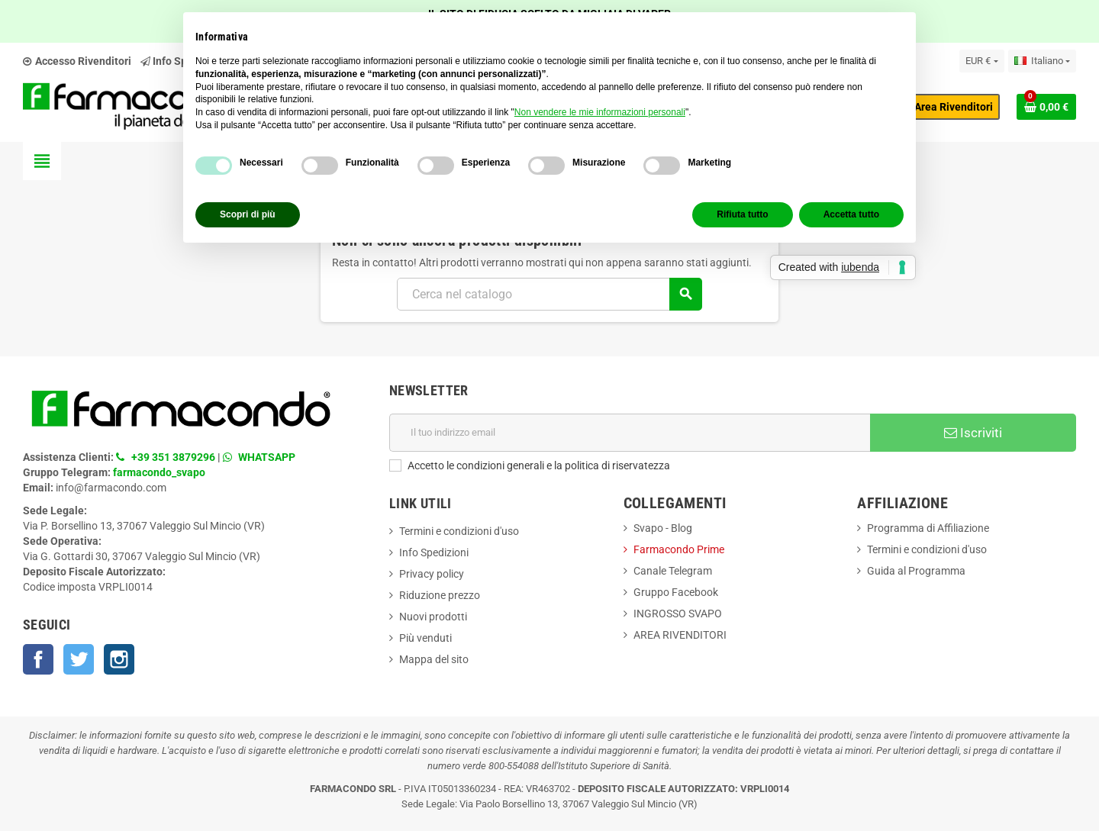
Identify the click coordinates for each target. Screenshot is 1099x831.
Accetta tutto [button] (851, 214)
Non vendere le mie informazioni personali (599, 112)
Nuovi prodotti (433, 616)
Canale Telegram (672, 571)
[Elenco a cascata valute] (981, 61)
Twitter (78, 659)
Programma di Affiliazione (928, 528)
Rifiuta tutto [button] (742, 214)
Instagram (119, 659)
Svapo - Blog (662, 528)
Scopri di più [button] (248, 214)
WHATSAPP (266, 457)
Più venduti (425, 638)
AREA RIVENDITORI (680, 635)
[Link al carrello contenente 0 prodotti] (1046, 107)
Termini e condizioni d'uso (459, 531)
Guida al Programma (916, 571)
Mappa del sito (434, 659)
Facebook (38, 659)
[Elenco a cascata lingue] (1042, 61)
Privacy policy (431, 574)
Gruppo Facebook (675, 592)
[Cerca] (549, 294)
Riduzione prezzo (439, 595)
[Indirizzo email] (629, 433)
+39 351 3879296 (173, 457)
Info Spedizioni (434, 552)
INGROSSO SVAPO (677, 613)
